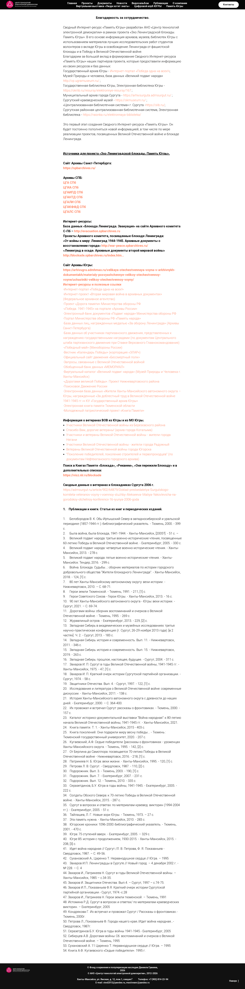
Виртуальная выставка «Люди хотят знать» (103, 6)
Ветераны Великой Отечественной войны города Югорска (108, 449)
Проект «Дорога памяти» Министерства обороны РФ (102, 304)
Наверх (234, 981)
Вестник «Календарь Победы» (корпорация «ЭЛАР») (102, 352)
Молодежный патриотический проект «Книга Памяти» (104, 410)
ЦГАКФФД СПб (74, 207)
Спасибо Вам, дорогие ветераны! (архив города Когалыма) (109, 430)
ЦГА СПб (69, 182)
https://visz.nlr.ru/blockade (82, 475)
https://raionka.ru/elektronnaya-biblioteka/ (112, 115)
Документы (104, 3)
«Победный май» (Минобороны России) (93, 347)
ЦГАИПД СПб (73, 192)
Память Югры (174, 6)
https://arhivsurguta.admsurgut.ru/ (147, 95)
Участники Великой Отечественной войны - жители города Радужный (117, 444)
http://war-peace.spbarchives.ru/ (124, 246)
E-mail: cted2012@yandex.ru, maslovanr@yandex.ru (122, 982)
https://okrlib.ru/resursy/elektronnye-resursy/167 (97, 90)
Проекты (87, 3)
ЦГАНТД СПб (73, 197)
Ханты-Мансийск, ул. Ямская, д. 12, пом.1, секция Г (105, 979)
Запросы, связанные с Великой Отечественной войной (104, 362)
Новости (122, 3)
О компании (180, 3)
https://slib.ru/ (155, 105)
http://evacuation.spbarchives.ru (97, 231)
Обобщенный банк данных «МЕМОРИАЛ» (94, 367)
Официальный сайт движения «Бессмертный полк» (102, 357)
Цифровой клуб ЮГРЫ (148, 6)
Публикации (160, 3)
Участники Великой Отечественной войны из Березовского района (115, 425)
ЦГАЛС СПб (72, 212)
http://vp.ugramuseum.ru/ (81, 81)
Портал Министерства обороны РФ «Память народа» (102, 318)
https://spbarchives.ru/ (79, 168)
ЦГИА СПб (71, 187)
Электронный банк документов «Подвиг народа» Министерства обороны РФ (120, 313)
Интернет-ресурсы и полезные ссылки (92, 284)
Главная (72, 3)
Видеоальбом (140, 3)
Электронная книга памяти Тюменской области (99, 406)
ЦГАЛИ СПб (72, 202)
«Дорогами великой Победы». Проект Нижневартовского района (111, 381)
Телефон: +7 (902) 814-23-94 (153, 979)
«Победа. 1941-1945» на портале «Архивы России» (100, 309)
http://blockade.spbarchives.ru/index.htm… (93, 255)
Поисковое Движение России (85, 386)
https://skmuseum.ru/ (130, 100)
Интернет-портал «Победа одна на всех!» (140, 71)
